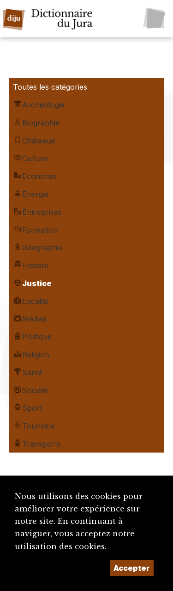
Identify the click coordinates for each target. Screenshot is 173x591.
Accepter (131, 568)
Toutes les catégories (50, 87)
